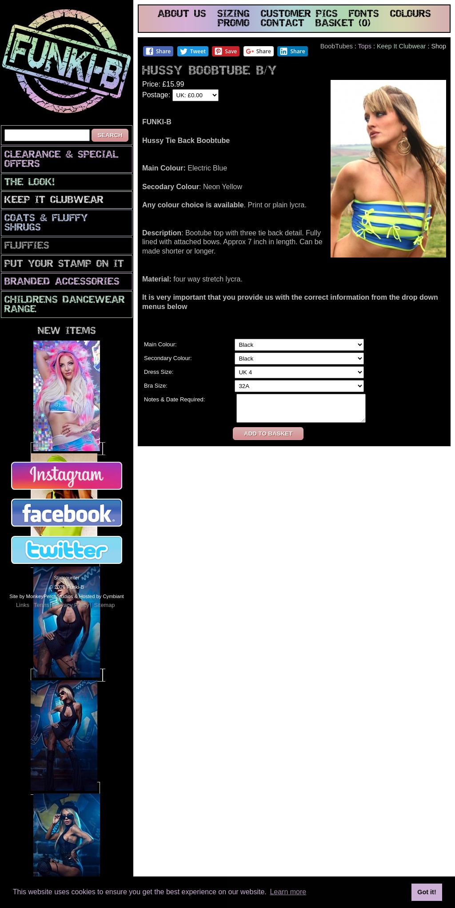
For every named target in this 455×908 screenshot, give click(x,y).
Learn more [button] (288, 892)
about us (182, 14)
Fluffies (26, 246)
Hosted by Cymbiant (101, 596)
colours (410, 14)
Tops (364, 46)
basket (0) (343, 23)
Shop (438, 46)
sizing (233, 14)
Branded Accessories (62, 282)
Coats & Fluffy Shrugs (46, 223)
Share (158, 51)
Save (225, 51)
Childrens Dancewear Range (64, 305)
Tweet (193, 51)
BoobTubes (336, 46)
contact (282, 23)
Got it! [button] (426, 892)
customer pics (299, 14)
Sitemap (104, 605)
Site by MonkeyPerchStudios (41, 596)
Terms (41, 605)
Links (22, 605)
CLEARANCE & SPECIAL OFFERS (61, 160)
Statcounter (66, 577)
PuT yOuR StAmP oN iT (64, 264)
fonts (364, 14)
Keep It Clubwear (54, 200)
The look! (29, 182)
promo (234, 23)
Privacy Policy (71, 605)
